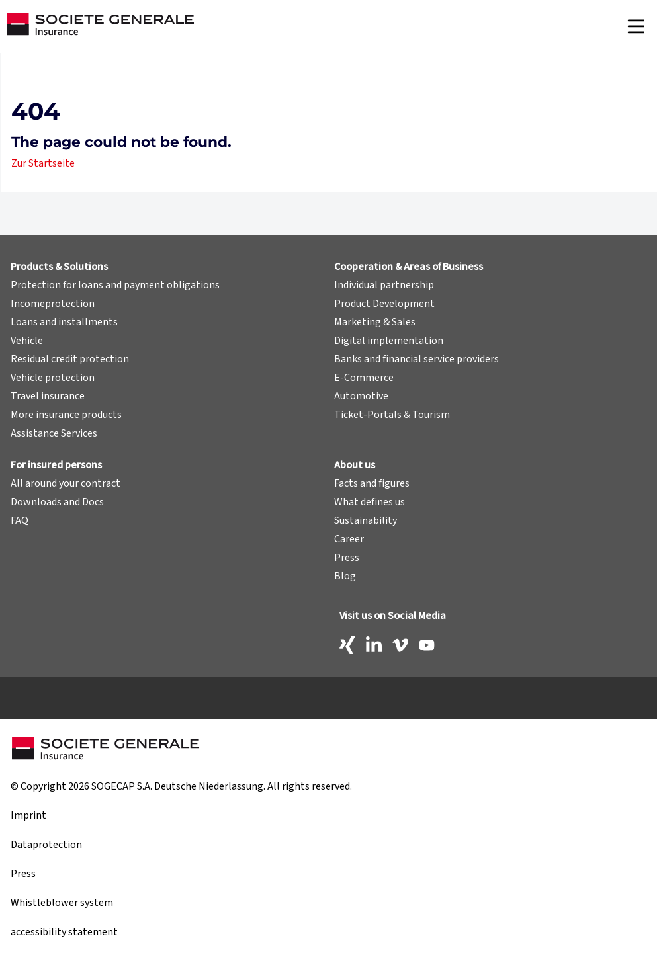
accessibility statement (64, 932)
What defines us (369, 502)
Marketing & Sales (375, 322)
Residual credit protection (70, 359)
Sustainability (365, 520)
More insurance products (66, 414)
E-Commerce (364, 377)
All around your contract (65, 483)
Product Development (384, 303)
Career (349, 539)
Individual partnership (384, 285)
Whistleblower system (62, 902)
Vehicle (27, 340)
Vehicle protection (53, 377)
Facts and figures (372, 483)
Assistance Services (54, 433)
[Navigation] (636, 26)
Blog (345, 576)
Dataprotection (46, 844)
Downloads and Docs (57, 502)
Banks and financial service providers (416, 359)
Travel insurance (48, 396)
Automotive (361, 396)
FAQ (19, 520)
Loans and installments (64, 322)
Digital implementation (388, 340)
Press (346, 557)
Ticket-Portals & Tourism (392, 414)
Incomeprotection (53, 303)
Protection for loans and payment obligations (115, 285)
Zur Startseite (43, 163)
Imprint (28, 815)
